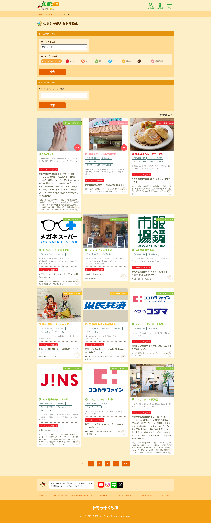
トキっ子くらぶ (48, 5)
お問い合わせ (150, 495)
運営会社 (165, 495)
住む (143, 61)
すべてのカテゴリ (52, 61)
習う (114, 61)
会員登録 (160, 5)
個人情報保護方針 (60, 495)
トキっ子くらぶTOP (44, 14)
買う (101, 61)
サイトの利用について (129, 495)
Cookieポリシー (107, 495)
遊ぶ (87, 61)
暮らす (129, 61)
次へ (126, 463)
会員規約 (42, 495)
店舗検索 (151, 5)
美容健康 (159, 61)
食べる (73, 61)
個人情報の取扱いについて (84, 495)
